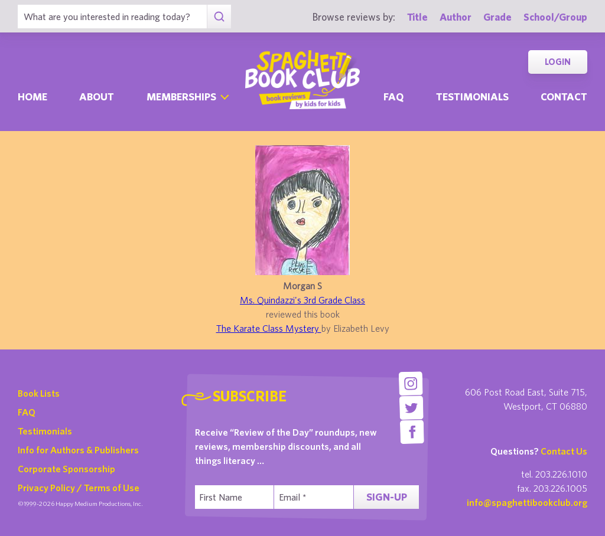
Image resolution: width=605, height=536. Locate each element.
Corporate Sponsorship (66, 468)
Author (455, 17)
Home (32, 96)
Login (558, 62)
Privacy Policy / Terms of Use (78, 487)
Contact (564, 96)
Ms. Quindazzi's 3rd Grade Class (302, 300)
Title (417, 17)
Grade (497, 17)
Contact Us (564, 451)
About (96, 96)
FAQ (26, 412)
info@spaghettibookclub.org (527, 502)
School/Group (555, 17)
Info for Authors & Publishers (78, 450)
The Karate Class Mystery (268, 328)
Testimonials (472, 96)
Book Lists (39, 393)
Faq (393, 96)
